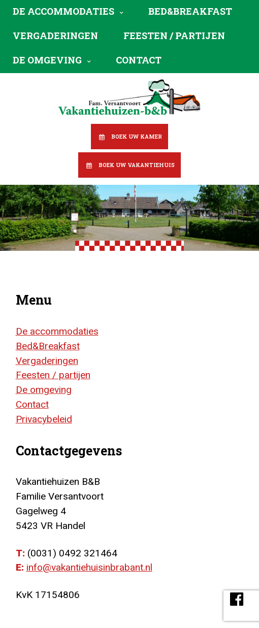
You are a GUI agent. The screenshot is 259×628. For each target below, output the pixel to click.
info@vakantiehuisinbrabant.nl (89, 567)
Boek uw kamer (136, 136)
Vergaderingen (55, 35)
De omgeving (47, 60)
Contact (138, 60)
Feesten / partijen (174, 35)
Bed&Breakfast (190, 11)
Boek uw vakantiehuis (137, 165)
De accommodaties (63, 11)
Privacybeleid (44, 419)
